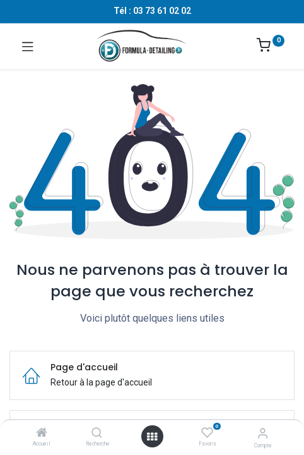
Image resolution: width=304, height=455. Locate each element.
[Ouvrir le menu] (152, 436)
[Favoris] (207, 432)
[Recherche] (97, 433)
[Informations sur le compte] (263, 433)
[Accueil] (41, 433)
